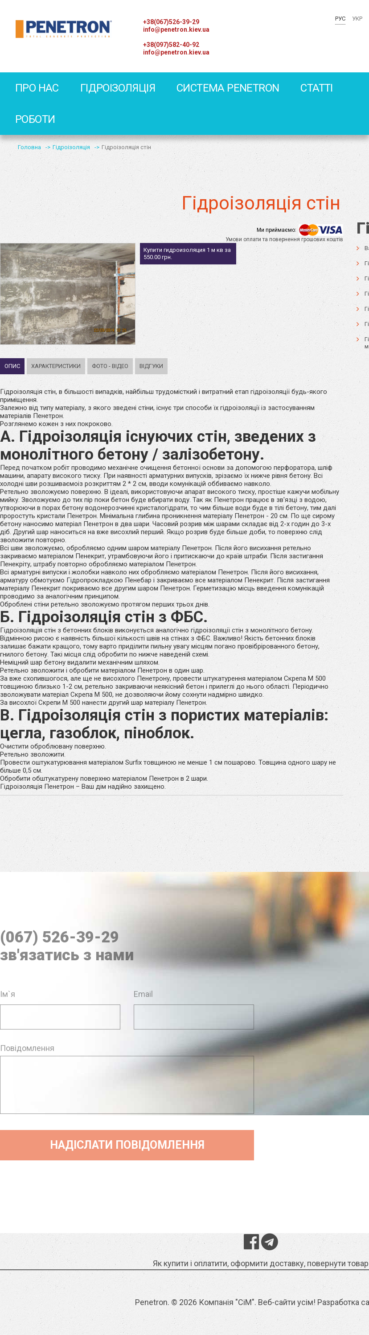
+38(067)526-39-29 (171, 21)
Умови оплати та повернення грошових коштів (284, 239)
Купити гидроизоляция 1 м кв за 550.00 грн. (187, 253)
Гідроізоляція (117, 88)
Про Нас (37, 88)
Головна (29, 147)
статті (316, 88)
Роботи (35, 119)
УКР (357, 18)
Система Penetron (227, 88)
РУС (340, 18)
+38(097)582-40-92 (171, 44)
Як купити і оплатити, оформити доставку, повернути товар (261, 1263)
